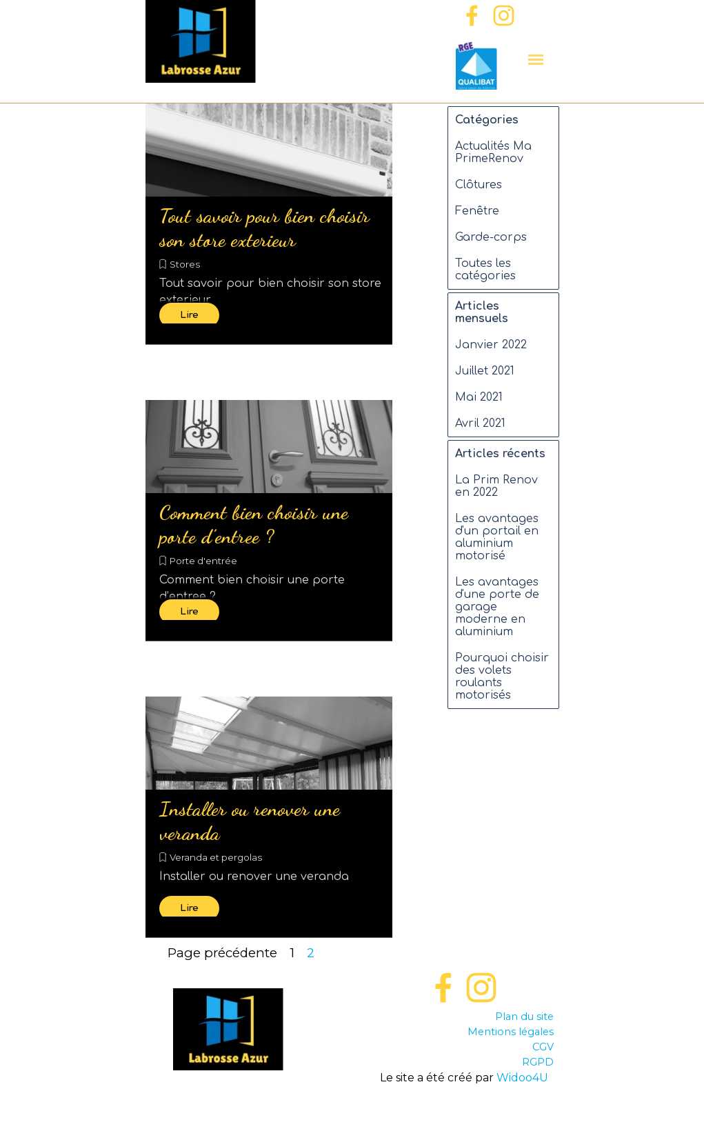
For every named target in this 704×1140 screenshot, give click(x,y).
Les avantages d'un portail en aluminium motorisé (497, 537)
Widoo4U (522, 1077)
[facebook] (472, 15)
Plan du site (524, 1016)
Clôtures (478, 185)
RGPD (538, 1062)
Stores (185, 264)
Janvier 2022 (491, 345)
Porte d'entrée (203, 560)
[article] (268, 224)
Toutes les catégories (485, 269)
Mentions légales (510, 1032)
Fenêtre (477, 211)
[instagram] (504, 15)
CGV (543, 1047)
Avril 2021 (480, 423)
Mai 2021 (479, 397)
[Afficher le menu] (536, 59)
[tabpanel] (464, 1047)
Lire (189, 315)
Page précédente (222, 953)
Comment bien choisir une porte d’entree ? (253, 524)
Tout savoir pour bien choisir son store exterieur (264, 227)
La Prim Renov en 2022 (496, 486)
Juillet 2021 (484, 371)
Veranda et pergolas (216, 857)
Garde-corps (491, 237)
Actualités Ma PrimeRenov (493, 152)
